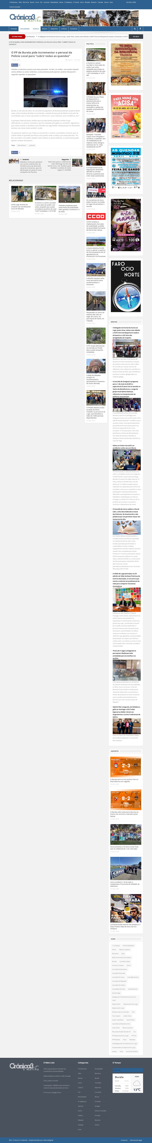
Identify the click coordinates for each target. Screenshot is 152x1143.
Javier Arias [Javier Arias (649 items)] (127, 1016)
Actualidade (25, 29)
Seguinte (66, 159)
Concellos (98, 1083)
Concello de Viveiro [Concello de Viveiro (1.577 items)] (118, 985)
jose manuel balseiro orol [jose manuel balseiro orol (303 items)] (121, 1024)
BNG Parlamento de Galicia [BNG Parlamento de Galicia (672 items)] (121, 957)
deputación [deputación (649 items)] (116, 1004)
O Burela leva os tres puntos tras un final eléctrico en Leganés (124, 780)
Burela (32, 2)
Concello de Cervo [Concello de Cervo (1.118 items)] (118, 977)
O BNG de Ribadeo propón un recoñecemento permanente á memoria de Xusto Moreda (95, 379)
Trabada (100, 2)
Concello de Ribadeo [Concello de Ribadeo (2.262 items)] (119, 981)
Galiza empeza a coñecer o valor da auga (56, 1076)
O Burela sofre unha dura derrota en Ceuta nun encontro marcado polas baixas (124, 814)
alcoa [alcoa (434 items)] (114, 949)
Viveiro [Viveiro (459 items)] (114, 1051)
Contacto (73, 29)
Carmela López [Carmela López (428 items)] (125, 961)
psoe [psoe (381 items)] (124, 1039)
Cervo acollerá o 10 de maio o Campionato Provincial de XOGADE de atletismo (124, 884)
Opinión (80, 1106)
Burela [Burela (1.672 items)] (114, 961)
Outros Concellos (14, 7)
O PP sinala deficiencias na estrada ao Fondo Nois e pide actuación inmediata (95, 349)
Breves (44, 29)
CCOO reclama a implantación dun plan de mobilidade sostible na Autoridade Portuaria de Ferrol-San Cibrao (95, 226)
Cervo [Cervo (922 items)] (128, 965)
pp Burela (32, 145)
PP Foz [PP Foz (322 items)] (134, 1036)
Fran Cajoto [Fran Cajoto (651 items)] (116, 1016)
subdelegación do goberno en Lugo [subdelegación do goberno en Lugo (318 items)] (124, 1043)
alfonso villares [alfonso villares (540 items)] (124, 949)
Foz (41, 2)
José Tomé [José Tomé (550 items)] (115, 1028)
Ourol (82, 2)
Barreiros (26, 2)
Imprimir (69, 60)
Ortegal (97, 1106)
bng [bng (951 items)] (123, 953)
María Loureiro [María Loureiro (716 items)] (127, 1028)
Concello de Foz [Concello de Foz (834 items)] (132, 977)
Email (77, 60)
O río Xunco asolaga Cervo (52, 1092)
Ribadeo (87, 2)
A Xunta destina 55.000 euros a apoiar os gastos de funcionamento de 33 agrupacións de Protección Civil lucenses (96, 252)
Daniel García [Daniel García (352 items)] (132, 989)
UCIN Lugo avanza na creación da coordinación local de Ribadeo (21, 206)
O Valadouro (68, 2)
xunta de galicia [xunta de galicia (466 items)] (132, 1051)
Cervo (37, 2)
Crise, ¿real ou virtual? (50, 1081)
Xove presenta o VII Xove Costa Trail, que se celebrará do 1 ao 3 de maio (124, 848)
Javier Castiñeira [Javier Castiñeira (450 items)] (117, 1020)
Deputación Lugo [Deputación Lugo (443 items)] (118, 1008)
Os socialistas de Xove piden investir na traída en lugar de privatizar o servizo (95, 203)
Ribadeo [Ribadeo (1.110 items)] (132, 1039)
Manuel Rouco (22, 145)
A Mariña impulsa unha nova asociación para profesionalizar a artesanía (95, 281)
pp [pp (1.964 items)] (135, 1032)
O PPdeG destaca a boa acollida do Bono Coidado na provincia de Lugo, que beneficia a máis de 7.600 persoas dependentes (95, 412)
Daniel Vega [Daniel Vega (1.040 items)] (116, 993)
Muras (61, 2)
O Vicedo (76, 2)
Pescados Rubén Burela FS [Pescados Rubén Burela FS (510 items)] (121, 1032)
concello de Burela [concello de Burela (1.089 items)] (118, 973)
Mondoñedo (54, 2)
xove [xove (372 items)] (121, 1051)
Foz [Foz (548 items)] (133, 1012)
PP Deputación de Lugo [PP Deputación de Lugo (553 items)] (120, 1036)
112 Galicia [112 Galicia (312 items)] (116, 946)
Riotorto (93, 2)
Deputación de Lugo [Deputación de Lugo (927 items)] (130, 1004)
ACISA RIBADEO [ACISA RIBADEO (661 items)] (128, 946)
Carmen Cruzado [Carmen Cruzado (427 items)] (118, 965)
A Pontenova (13, 2)
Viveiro (106, 2)
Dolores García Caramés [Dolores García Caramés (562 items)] (120, 1012)
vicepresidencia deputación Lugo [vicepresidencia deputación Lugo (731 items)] (123, 1047)
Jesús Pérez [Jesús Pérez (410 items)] (131, 1020)
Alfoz (20, 2)
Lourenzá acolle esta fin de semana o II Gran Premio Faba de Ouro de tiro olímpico (125, 926)
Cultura (64, 29)
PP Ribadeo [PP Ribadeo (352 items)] (116, 1039)
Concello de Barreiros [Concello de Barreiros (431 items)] (119, 969)
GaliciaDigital (48, 1140)
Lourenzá (46, 2)
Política (36, 29)
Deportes (54, 29)
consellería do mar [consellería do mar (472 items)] (118, 989)
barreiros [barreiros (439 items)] (115, 953)
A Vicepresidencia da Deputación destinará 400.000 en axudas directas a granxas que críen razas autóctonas (95, 171)
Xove (111, 2)
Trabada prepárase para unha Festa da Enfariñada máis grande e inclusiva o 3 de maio (69, 208)
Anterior (24, 159)
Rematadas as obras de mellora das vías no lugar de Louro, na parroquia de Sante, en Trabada (95, 316)
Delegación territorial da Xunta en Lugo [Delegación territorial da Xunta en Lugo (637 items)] (124, 998)
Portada (14, 29)
